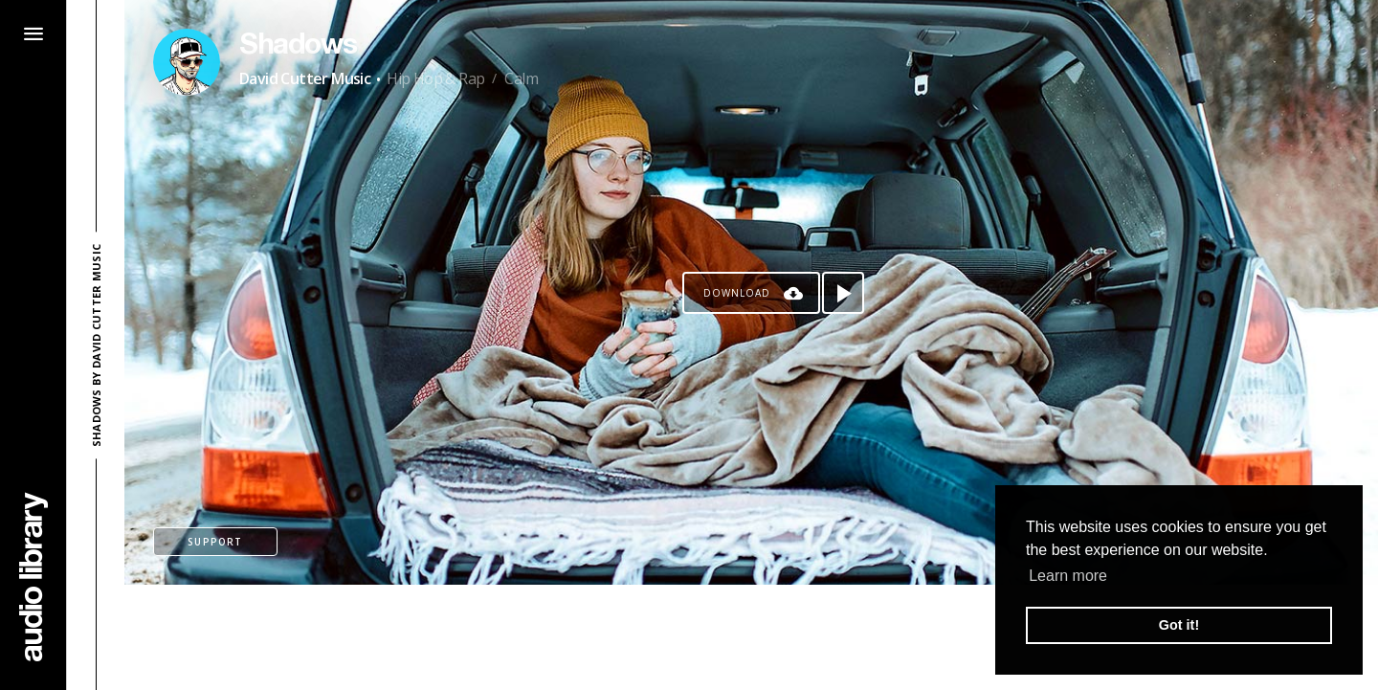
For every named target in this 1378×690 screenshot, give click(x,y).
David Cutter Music (304, 78)
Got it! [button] (1179, 625)
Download (736, 293)
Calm (521, 78)
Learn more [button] (1068, 576)
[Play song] (843, 293)
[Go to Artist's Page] (186, 62)
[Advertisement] (751, 637)
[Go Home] (33, 576)
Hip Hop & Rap (435, 78)
